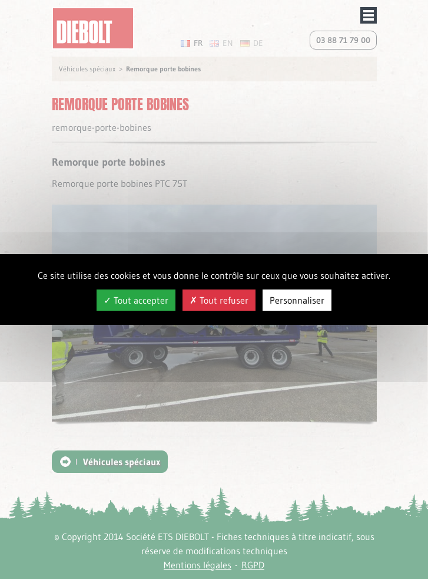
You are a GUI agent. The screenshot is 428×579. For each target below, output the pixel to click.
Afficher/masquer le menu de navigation (368, 15)
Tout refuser (219, 300)
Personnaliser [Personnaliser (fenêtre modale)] (297, 300)
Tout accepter (136, 300)
